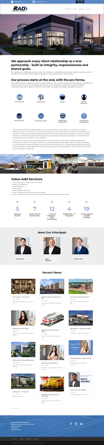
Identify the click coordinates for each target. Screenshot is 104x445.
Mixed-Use (41, 102)
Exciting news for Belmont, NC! (51, 297)
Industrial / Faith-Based (84, 121)
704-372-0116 (14, 428)
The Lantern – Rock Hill (21, 297)
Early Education (41, 121)
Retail (62, 102)
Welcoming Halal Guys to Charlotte (50, 395)
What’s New (81, 9)
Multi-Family (19, 120)
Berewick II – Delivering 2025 (80, 328)
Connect (88, 9)
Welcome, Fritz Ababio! (78, 390)
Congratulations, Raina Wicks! (80, 358)
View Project (52, 38)
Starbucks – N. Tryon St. (21, 392)
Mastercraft (52, 31)
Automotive (19, 102)
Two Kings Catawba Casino (79, 297)
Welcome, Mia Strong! (20, 328)
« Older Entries (14, 408)
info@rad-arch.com (16, 429)
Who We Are (68, 9)
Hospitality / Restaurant (62, 121)
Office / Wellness (84, 102)
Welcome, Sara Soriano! (49, 363)
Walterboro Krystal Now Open (49, 330)
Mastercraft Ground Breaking (23, 360)
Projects (75, 9)
